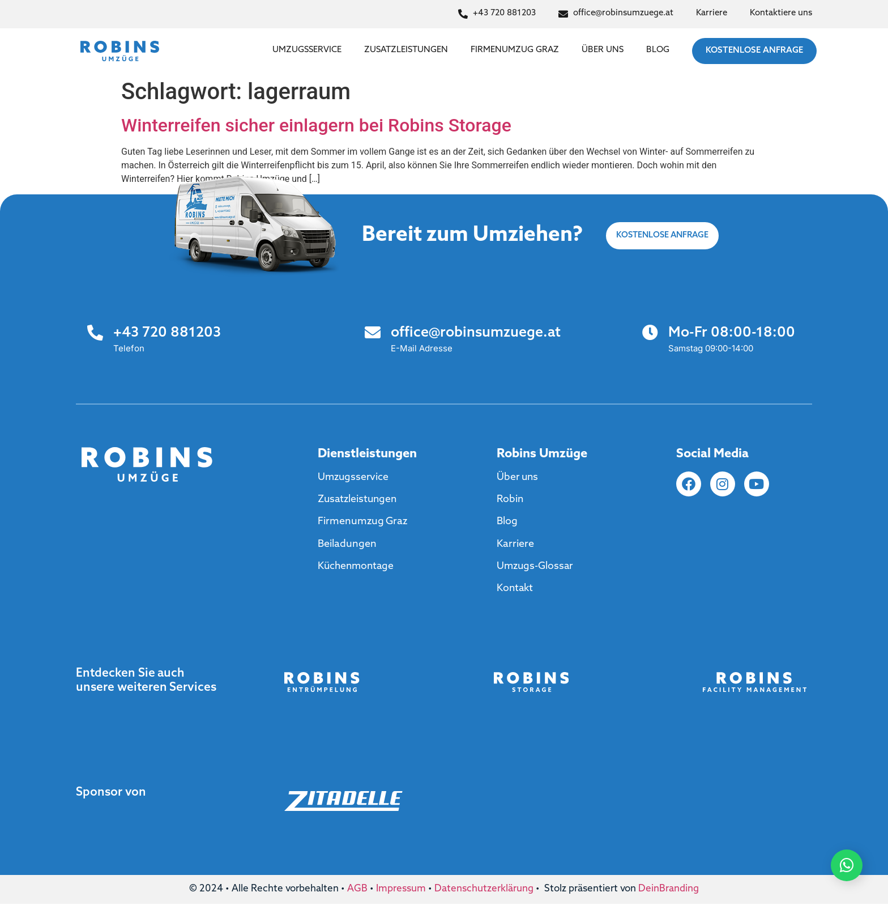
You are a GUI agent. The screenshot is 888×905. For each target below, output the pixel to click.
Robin (510, 499)
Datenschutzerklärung (483, 890)
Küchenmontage (357, 567)
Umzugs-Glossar (536, 567)
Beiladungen (347, 544)
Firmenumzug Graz (515, 50)
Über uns (603, 50)
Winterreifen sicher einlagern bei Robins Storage (316, 125)
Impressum (401, 890)
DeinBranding (668, 890)
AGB (357, 890)
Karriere (515, 544)
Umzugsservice (306, 50)
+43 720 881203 (166, 333)
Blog (657, 50)
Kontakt (516, 589)
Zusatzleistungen (406, 50)
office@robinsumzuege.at (476, 333)
